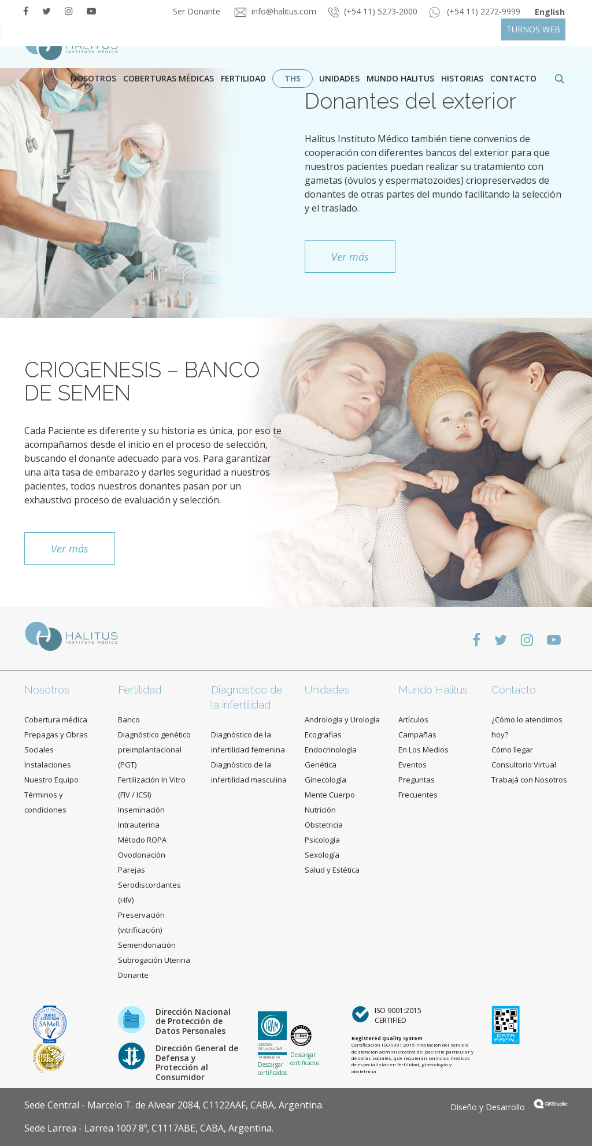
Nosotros (93, 78)
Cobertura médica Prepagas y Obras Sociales (56, 734)
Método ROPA (142, 840)
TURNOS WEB (533, 29)
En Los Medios (423, 749)
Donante (133, 975)
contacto (513, 78)
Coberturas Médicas (168, 78)
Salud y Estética (332, 870)
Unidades (339, 78)
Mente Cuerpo (330, 794)
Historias (462, 78)
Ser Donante (195, 11)
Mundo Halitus (400, 78)
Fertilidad (243, 78)
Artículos (413, 719)
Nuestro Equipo (51, 779)
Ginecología (325, 779)
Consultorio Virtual (523, 764)
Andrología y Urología (342, 719)
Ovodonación (141, 855)
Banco (129, 719)
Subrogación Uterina (154, 960)
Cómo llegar (512, 749)
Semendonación (147, 945)
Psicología (322, 840)
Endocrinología (331, 749)
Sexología (322, 855)
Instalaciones (47, 764)
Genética (320, 764)
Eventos (412, 764)
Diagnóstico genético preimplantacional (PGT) (154, 749)
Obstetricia (324, 824)
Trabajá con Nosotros (529, 779)
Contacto (513, 690)
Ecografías (323, 734)
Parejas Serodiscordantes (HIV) (149, 885)
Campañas (417, 734)
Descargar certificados (272, 1068)
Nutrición (320, 809)
